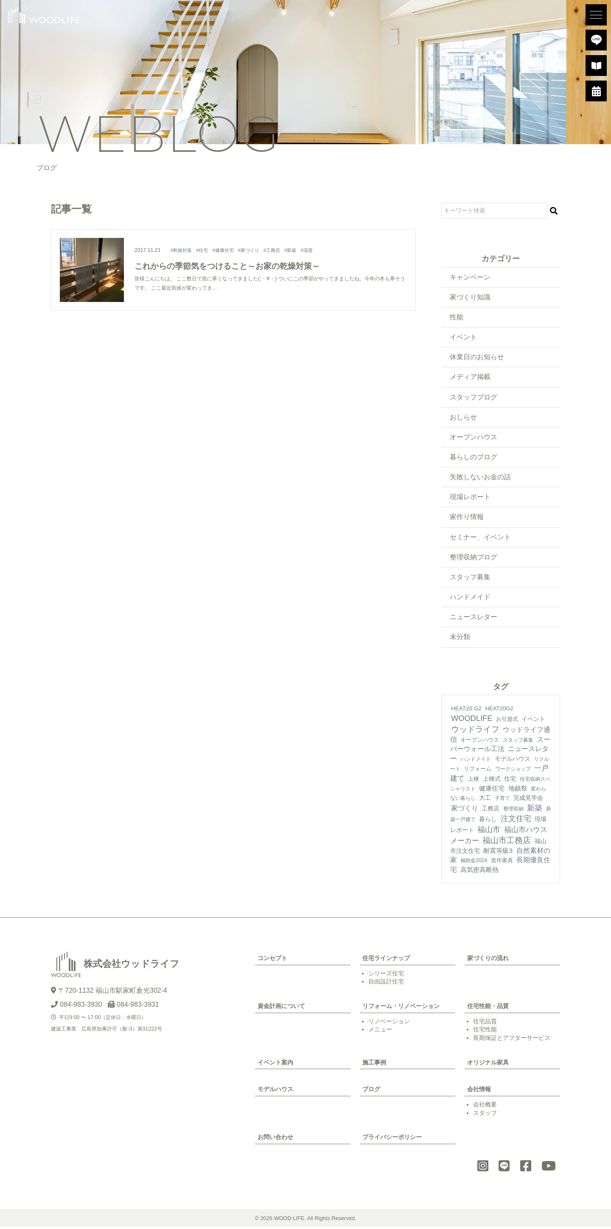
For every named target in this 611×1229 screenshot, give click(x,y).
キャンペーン (470, 277)
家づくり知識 (470, 297)
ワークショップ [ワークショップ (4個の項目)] (513, 771)
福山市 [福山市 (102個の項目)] (488, 831)
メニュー (380, 1031)
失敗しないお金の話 (480, 477)
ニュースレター (473, 618)
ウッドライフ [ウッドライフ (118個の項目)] (475, 730)
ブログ (371, 1091)
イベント (463, 337)
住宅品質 (485, 1023)
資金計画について (281, 1007)
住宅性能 (485, 1031)
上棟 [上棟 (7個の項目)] (473, 780)
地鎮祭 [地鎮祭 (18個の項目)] (517, 789)
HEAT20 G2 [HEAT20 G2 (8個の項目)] (466, 710)
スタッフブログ (473, 397)
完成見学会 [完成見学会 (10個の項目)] (528, 799)
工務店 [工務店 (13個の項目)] (490, 810)
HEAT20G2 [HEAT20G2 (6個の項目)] (499, 710)
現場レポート (470, 498)
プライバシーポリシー (392, 1139)
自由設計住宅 (386, 983)
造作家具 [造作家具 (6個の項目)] (502, 862)
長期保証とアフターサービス (511, 1039)
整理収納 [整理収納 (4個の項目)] (513, 810)
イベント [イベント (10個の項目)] (533, 721)
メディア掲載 (470, 377)
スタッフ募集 (470, 578)
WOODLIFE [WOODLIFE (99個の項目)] (471, 720)
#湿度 (317, 250)
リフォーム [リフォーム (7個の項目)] (477, 770)
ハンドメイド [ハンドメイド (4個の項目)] (475, 761)
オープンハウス (473, 437)
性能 (456, 317)
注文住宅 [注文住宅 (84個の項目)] (516, 820)
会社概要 (485, 1106)
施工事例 (374, 1064)
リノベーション (389, 1023)
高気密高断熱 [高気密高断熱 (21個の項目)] (479, 871)
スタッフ (485, 1114)
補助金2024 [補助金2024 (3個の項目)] (473, 863)
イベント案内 (275, 1064)
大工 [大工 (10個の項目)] (485, 799)
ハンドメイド (470, 598)
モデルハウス (275, 1091)
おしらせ (463, 417)
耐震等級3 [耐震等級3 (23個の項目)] (498, 852)
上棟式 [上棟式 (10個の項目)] (492, 780)
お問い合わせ (275, 1139)
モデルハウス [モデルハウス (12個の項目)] (512, 760)
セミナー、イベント (480, 538)
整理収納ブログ (473, 558)
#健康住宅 (227, 250)
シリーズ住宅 (386, 975)
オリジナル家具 (488, 1064)
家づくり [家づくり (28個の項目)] (464, 809)
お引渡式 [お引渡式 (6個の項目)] (507, 721)
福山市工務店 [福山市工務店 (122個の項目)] (506, 842)
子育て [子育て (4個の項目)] (502, 800)
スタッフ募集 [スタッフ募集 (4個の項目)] (518, 742)
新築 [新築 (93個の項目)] (534, 809)
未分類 (460, 638)
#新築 (299, 250)
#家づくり (255, 250)
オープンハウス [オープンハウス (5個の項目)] (479, 741)
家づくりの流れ (488, 959)
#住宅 (205, 250)
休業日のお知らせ (477, 357)
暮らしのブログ (473, 457)
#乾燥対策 (182, 250)
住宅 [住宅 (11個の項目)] (510, 780)
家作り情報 (467, 518)
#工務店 (280, 250)
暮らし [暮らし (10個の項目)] (488, 820)
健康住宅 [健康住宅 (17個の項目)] (491, 789)
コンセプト (272, 959)
